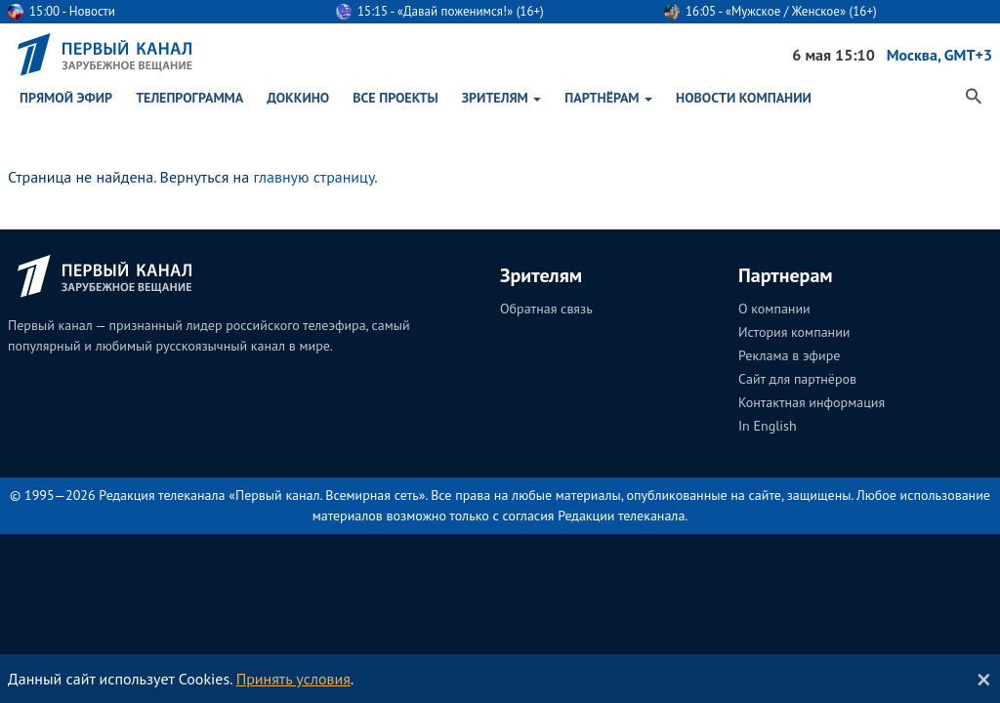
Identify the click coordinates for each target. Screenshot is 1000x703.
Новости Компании (744, 97)
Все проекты (395, 97)
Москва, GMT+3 (939, 54)
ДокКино (298, 97)
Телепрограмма (189, 97)
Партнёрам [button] (608, 97)
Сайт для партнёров (797, 379)
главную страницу (313, 176)
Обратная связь (546, 308)
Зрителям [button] (502, 97)
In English (767, 425)
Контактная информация (811, 402)
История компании (794, 332)
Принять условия (293, 678)
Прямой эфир (66, 97)
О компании (774, 308)
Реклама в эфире (789, 355)
